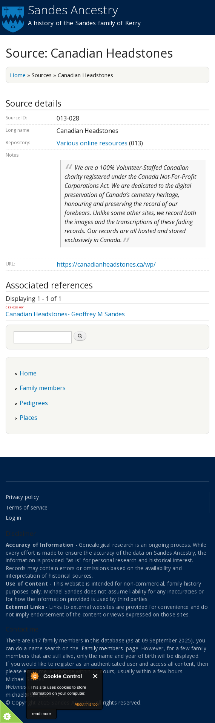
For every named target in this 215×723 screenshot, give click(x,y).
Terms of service (27, 507)
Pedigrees (34, 403)
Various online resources (92, 143)
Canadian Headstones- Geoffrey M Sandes (65, 314)
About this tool (86, 704)
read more (41, 713)
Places (28, 417)
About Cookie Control (34, 676)
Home (18, 75)
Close (95, 676)
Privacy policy (22, 496)
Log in (13, 517)
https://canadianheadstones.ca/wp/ (106, 264)
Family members (43, 388)
